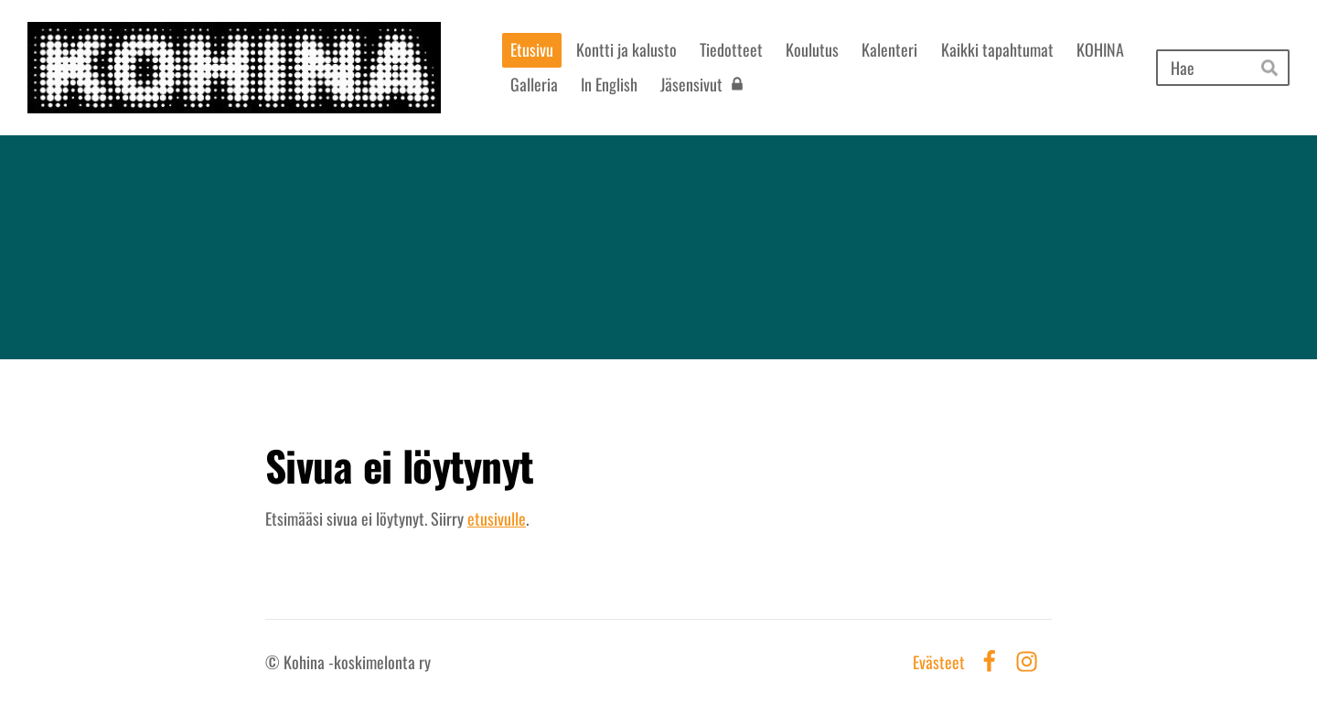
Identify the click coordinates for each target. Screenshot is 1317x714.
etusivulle (496, 518)
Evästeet (939, 662)
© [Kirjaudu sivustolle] (274, 662)
